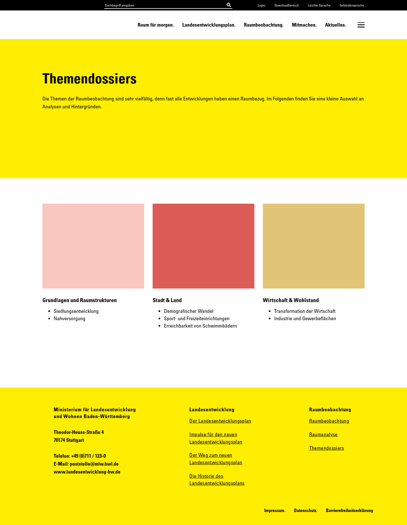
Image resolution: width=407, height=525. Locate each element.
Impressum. (274, 510)
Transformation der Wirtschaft (304, 311)
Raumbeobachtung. (263, 24)
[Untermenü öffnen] (361, 24)
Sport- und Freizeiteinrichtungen (197, 318)
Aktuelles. (335, 24)
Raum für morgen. (156, 24)
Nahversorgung (70, 318)
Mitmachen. (304, 24)
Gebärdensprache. (352, 5)
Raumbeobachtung (329, 421)
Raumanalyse (323, 434)
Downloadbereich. (287, 5)
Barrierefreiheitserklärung (349, 510)
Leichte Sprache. (319, 5)
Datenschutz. (305, 510)
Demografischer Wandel (188, 311)
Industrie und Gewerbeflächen (305, 318)
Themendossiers (326, 448)
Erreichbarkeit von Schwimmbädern (200, 325)
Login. (262, 5)
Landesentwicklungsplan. (208, 24)
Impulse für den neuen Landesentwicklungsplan (215, 438)
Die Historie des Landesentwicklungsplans (216, 479)
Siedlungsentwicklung (76, 311)
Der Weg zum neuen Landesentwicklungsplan (215, 458)
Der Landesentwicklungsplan (220, 421)
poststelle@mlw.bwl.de (94, 464)
